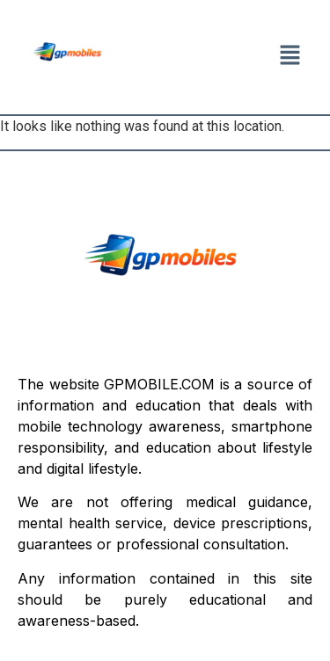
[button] (290, 57)
